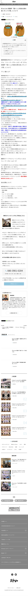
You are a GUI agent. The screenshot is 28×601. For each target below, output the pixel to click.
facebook (19, 500)
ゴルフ (21, 444)
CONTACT (6, 557)
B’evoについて (7, 548)
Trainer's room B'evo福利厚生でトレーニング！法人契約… (19, 381)
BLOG (4, 553)
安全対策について (9, 54)
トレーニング (21, 447)
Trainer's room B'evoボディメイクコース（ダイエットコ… (19, 404)
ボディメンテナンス (5, 444)
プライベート (4, 447)
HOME (4, 521)
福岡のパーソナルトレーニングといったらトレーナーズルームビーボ (15, 51)
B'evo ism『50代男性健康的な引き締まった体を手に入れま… (19, 392)
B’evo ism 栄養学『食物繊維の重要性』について (7, 328)
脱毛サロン (5, 544)
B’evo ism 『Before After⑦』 (20, 328)
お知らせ (14, 384)
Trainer (5, 539)
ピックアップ (9, 16)
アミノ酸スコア (8, 48)
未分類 (20, 449)
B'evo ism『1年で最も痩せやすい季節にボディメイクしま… (19, 460)
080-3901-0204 (15, 270)
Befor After (15, 407)
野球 (25, 444)
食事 (3, 16)
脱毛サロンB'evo (14, 444)
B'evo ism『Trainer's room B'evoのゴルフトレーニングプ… (18, 472)
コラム (16, 16)
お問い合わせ (18, 587)
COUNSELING (8, 526)
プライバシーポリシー (11, 587)
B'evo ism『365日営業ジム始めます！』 (19, 483)
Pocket (12, 19)
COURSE (4, 530)
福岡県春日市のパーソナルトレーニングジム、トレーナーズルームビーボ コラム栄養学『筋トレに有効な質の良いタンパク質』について (14, 45)
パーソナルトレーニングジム (11, 562)
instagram (6, 500)
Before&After (8, 535)
